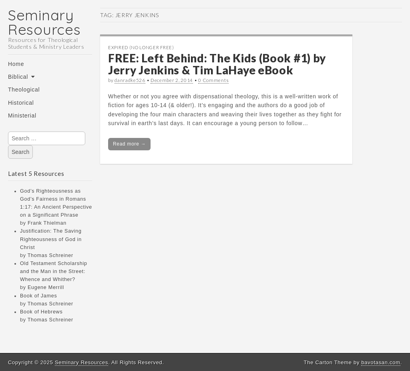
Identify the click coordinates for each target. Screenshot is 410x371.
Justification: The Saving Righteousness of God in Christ (51, 239)
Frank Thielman (47, 223)
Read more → (129, 144)
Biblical (18, 77)
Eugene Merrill (46, 287)
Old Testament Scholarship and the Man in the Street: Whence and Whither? (53, 271)
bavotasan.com (380, 362)
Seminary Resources (44, 22)
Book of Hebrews (41, 312)
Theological (24, 89)
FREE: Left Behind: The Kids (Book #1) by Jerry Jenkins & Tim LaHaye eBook (217, 64)
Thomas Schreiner (50, 255)
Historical (21, 103)
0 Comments (213, 80)
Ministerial (22, 115)
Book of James (38, 296)
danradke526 (130, 80)
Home (16, 64)
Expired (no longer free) (141, 47)
